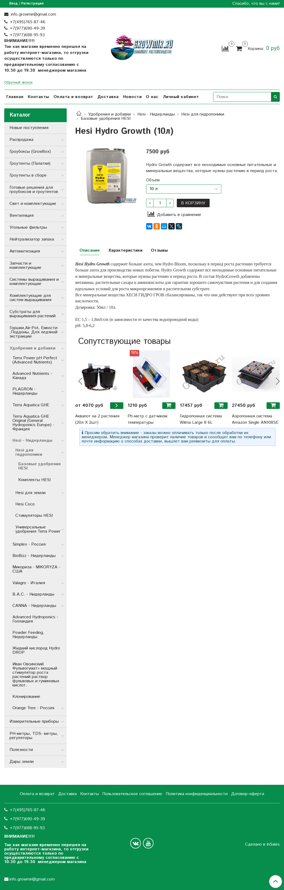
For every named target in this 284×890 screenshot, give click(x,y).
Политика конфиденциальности (197, 794)
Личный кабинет (181, 97)
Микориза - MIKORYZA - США (36, 569)
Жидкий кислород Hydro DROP (36, 650)
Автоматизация (25, 251)
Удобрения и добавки (109, 114)
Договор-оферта (247, 794)
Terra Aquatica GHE (30, 405)
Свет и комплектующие (33, 204)
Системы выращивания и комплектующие (34, 281)
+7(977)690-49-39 (27, 28)
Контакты (38, 97)
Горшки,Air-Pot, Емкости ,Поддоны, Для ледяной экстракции (33, 332)
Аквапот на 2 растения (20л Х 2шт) (97, 419)
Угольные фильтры (28, 227)
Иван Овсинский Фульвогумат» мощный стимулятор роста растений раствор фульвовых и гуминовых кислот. (35, 674)
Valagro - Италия (28, 583)
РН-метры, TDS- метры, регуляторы (34, 736)
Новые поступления (29, 128)
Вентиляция (22, 216)
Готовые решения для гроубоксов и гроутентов (34, 190)
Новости (132, 97)
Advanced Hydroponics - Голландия (35, 619)
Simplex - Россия (29, 544)
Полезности (21, 750)
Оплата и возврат (73, 97)
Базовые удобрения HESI (105, 119)
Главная (15, 97)
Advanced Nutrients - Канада (32, 376)
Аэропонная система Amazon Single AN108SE (255, 419)
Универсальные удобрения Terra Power (37, 529)
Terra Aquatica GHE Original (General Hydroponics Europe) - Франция (33, 422)
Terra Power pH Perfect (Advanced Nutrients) (34, 360)
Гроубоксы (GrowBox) (30, 152)
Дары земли (22, 762)
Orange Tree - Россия (33, 708)
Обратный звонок (18, 83)
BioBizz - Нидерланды (34, 556)
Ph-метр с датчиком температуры (147, 419)
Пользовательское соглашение (132, 794)
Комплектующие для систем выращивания (30, 298)
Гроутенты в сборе (28, 175)
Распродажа (21, 140)
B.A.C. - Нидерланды (33, 594)
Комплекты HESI (34, 480)
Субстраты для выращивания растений (33, 314)
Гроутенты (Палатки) (30, 163)
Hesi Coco (25, 504)
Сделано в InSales (262, 844)
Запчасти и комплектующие (25, 265)
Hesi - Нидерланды (156, 114)
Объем (153, 180)
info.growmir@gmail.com (33, 14)
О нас (152, 97)
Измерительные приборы (34, 721)
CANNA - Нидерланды (34, 606)
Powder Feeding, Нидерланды (28, 635)
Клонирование (26, 697)
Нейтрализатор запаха (32, 239)
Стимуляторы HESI (34, 516)
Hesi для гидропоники (202, 114)
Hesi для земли (30, 493)
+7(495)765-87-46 (27, 22)
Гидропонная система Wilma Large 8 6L (201, 419)
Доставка (108, 97)
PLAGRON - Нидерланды (24, 391)
